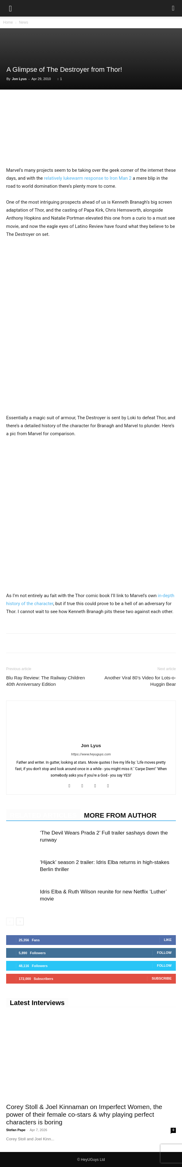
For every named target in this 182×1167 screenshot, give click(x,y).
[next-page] (20, 921)
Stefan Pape (15, 1130)
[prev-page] (10, 921)
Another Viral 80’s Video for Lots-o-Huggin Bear (140, 681)
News (23, 22)
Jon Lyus (19, 79)
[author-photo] (91, 736)
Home (8, 22)
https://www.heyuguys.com (91, 754)
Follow (164, 952)
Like (168, 940)
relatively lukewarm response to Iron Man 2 (87, 178)
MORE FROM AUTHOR (120, 815)
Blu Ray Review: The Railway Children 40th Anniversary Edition (45, 681)
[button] (10, 8)
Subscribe (162, 978)
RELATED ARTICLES (43, 815)
